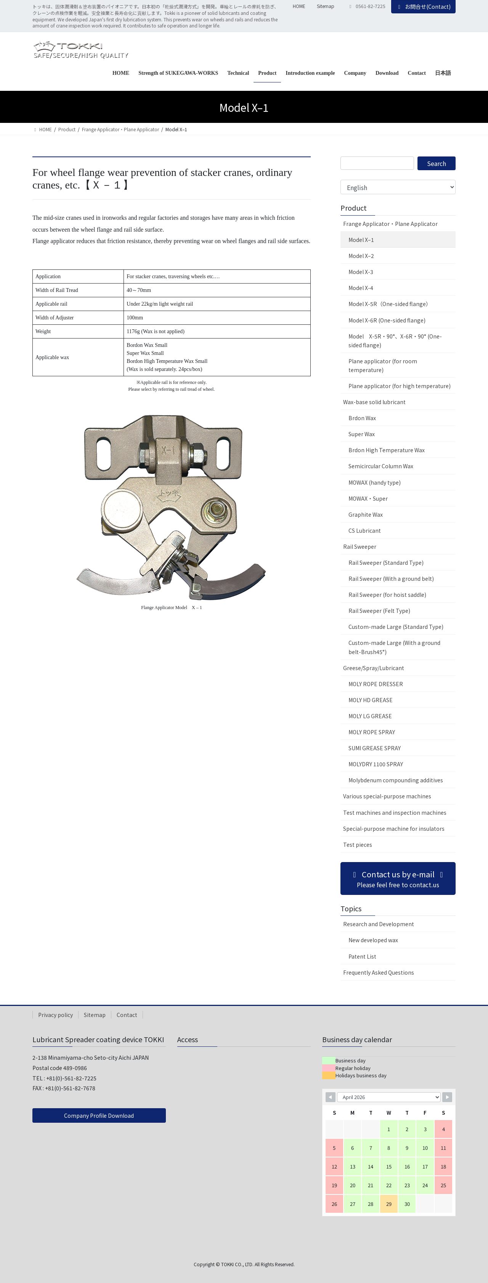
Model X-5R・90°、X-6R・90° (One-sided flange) (395, 340)
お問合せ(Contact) (423, 6)
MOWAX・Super (368, 498)
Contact (127, 1015)
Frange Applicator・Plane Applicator (390, 223)
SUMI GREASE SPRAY (374, 748)
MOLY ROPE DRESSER (375, 684)
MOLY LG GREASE (370, 716)
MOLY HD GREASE (370, 700)
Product (353, 208)
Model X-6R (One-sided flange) (386, 320)
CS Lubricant (364, 530)
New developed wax (373, 940)
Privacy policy (55, 1015)
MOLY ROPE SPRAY (371, 732)
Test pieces (357, 844)
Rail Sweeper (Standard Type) (386, 562)
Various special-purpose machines (387, 796)
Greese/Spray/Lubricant (373, 668)
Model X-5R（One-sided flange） (389, 304)
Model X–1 (361, 239)
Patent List (362, 956)
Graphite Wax (365, 514)
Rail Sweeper (359, 546)
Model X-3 (360, 272)
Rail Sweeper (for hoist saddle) (387, 594)
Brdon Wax (362, 418)
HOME (299, 6)
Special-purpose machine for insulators (394, 828)
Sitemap (325, 6)
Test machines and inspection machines (394, 812)
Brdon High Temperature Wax (386, 450)
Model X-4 (360, 288)
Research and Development (378, 924)
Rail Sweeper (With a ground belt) (391, 578)
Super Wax (361, 434)
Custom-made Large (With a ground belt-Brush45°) (394, 647)
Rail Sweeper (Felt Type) (379, 610)
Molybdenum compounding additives (395, 780)
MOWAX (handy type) (374, 482)
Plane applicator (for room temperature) (382, 365)
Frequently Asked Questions (378, 972)
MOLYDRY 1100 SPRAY (375, 764)
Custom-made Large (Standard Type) (395, 626)
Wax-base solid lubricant (374, 402)
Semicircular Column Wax (380, 466)
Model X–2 (361, 256)
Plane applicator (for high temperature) (399, 386)
